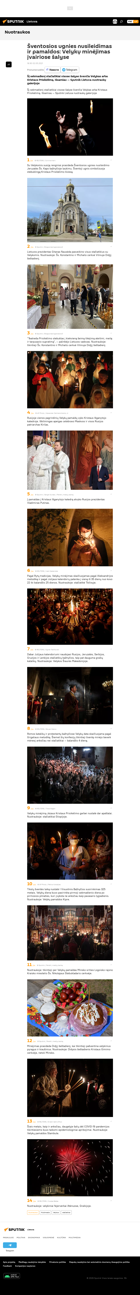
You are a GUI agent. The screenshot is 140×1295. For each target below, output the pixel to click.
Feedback (7, 1266)
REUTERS (40, 160)
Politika (21, 1237)
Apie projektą (9, 1262)
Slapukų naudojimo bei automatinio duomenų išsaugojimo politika (99, 1262)
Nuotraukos (33, 1212)
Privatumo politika (57, 1262)
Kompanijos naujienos (25, 1266)
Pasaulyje (8, 1237)
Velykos (56, 1212)
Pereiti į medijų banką (65, 495)
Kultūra (61, 1237)
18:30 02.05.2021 (35, 63)
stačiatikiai (66, 1212)
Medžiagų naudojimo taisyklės (32, 1262)
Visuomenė (48, 1237)
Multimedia (45, 1212)
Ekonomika (34, 1237)
